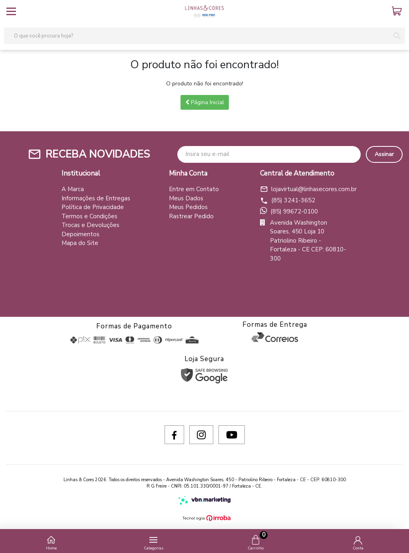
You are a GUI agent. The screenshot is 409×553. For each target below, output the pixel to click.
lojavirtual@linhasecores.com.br (303, 189)
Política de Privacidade (93, 207)
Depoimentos (80, 234)
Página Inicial (204, 102)
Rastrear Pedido (191, 216)
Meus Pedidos (188, 207)
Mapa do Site (80, 243)
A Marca (73, 189)
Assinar (384, 154)
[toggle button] (11, 11)
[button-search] (397, 36)
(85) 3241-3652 (287, 200)
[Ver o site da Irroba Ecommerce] (204, 518)
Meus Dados (186, 198)
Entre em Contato (194, 189)
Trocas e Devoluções (90, 225)
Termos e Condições (89, 216)
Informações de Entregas (96, 198)
